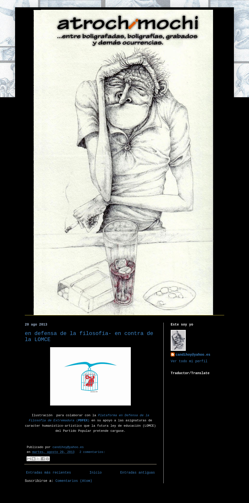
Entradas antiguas (137, 473)
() (81, 420)
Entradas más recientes (48, 473)
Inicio (95, 473)
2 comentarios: (92, 452)
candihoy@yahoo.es (193, 355)
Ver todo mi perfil (189, 361)
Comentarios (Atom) (73, 481)
